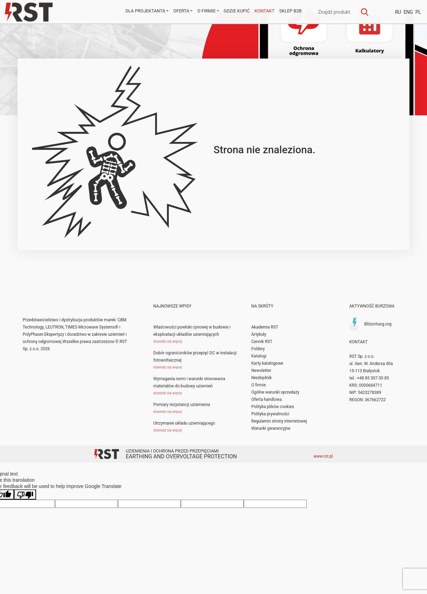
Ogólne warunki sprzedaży (275, 392)
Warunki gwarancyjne (270, 428)
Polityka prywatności (270, 413)
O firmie (258, 385)
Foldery (258, 348)
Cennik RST (261, 341)
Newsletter (261, 370)
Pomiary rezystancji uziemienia (181, 404)
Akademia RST (264, 327)
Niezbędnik (261, 377)
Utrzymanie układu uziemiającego (184, 423)
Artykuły (258, 334)
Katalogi (258, 356)
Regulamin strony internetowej (279, 421)
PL (418, 12)
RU (398, 12)
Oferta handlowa (266, 399)
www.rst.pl (323, 456)
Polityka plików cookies (272, 406)
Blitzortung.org (377, 324)
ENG (408, 12)
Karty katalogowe (267, 363)
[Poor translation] (25, 494)
